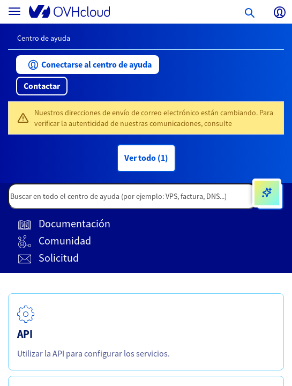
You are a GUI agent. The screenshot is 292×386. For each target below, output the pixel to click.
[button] (87, 64)
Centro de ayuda (43, 38)
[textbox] (132, 196)
